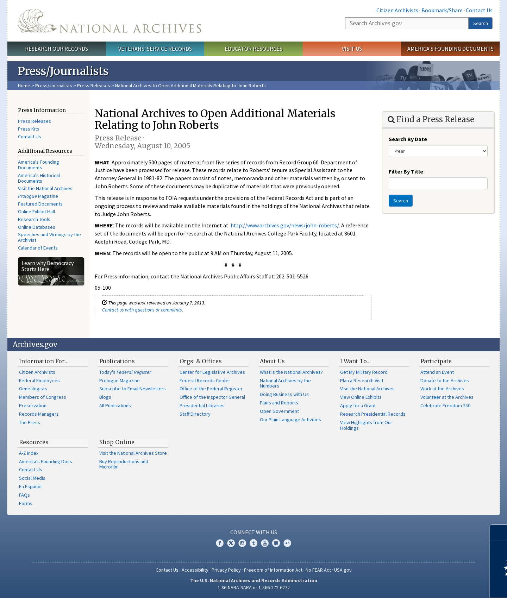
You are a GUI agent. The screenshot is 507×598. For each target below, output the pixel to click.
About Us (272, 361)
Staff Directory (195, 414)
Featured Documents (40, 204)
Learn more (444, 585)
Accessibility (195, 570)
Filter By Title (406, 171)
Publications (117, 361)
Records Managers (39, 414)
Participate (436, 361)
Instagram (242, 543)
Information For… (44, 361)
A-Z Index (28, 453)
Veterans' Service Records (155, 48)
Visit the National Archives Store (133, 453)
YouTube (265, 543)
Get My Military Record (364, 372)
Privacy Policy (226, 570)
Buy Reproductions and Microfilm (123, 464)
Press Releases (93, 85)
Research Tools (34, 219)
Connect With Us (253, 532)
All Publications (115, 405)
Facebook (219, 543)
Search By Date (408, 139)
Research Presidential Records (373, 414)
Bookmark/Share (442, 10)
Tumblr (253, 543)
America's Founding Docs (45, 461)
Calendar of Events (38, 248)
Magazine (38, 196)
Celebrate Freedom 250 (445, 405)
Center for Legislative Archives (212, 372)
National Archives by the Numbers (285, 383)
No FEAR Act (318, 570)
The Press (29, 422)
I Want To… (355, 361)
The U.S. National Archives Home (109, 21)
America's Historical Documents (39, 178)
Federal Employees (39, 380)
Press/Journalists (53, 85)
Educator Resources (253, 48)
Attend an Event (437, 372)
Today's (125, 372)
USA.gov (343, 570)
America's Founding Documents (450, 48)
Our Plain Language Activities (290, 419)
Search (480, 23)
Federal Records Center (205, 380)
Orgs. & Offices (201, 361)
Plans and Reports (279, 402)
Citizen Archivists (397, 10)
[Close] (498, 532)
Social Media (32, 478)
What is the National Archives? (291, 372)
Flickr (287, 543)
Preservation (32, 405)
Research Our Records (56, 48)
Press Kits (28, 129)
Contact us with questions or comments (142, 310)
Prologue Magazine (119, 380)
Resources (34, 442)
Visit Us (352, 48)
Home (24, 85)
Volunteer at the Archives (447, 397)
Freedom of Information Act (273, 570)
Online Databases (36, 227)
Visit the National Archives (45, 188)
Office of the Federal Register (211, 388)
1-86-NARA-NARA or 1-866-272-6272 (254, 587)
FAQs (24, 495)
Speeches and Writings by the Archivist (49, 237)
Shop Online (116, 442)
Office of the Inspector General (212, 397)
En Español (30, 486)
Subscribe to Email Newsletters (132, 388)
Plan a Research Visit (361, 380)
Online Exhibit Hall (36, 211)
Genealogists (33, 388)
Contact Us (479, 10)
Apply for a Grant (358, 405)
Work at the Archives (442, 388)
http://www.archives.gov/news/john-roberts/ (285, 225)
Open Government (279, 411)
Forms (25, 503)
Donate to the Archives (444, 380)
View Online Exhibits (361, 397)
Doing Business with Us (284, 394)
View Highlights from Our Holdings (366, 425)
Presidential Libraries (202, 405)
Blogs (105, 397)
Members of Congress (42, 397)
